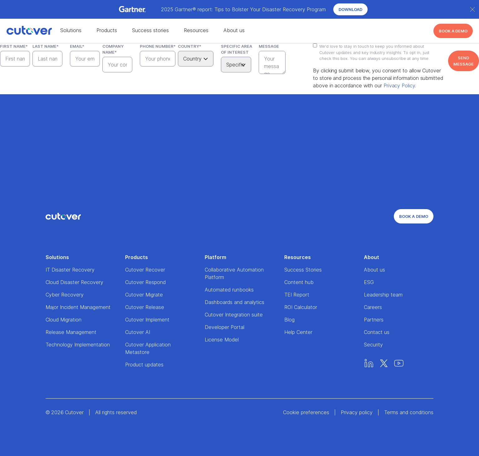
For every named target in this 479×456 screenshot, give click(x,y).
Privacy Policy (399, 85)
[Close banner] (472, 9)
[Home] (22, 31)
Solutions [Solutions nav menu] (70, 30)
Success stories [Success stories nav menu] (150, 30)
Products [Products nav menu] (106, 30)
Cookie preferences (306, 412)
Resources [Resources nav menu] (196, 30)
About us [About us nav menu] (234, 30)
